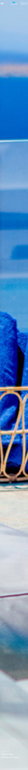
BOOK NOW (24, 3)
